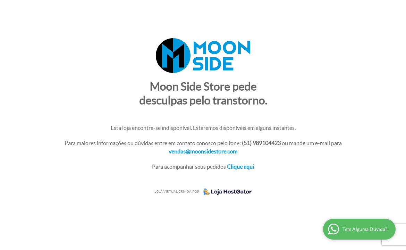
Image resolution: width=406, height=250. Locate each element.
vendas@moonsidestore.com (203, 151)
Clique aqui (240, 167)
